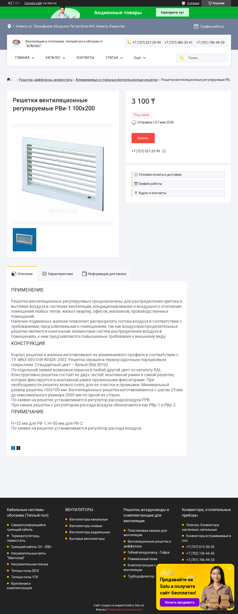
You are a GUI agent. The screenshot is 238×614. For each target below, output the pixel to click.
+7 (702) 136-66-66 (200, 553)
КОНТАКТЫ (85, 58)
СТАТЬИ (112, 58)
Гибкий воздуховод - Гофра (148, 552)
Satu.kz (139, 605)
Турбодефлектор (141, 576)
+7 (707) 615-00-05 (200, 547)
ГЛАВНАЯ (22, 58)
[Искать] (181, 58)
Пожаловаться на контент (125, 609)
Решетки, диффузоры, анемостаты (46, 80)
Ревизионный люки (142, 559)
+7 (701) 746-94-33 (200, 560)
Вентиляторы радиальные (89, 532)
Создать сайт (33, 3)
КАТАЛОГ (53, 58)
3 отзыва (193, 3)
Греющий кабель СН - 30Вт (31, 547)
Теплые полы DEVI (25, 571)
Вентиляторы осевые (85, 526)
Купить (143, 138)
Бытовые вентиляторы (87, 539)
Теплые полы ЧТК (24, 577)
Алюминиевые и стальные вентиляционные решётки (117, 80)
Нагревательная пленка (29, 564)
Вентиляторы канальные (88, 519)
